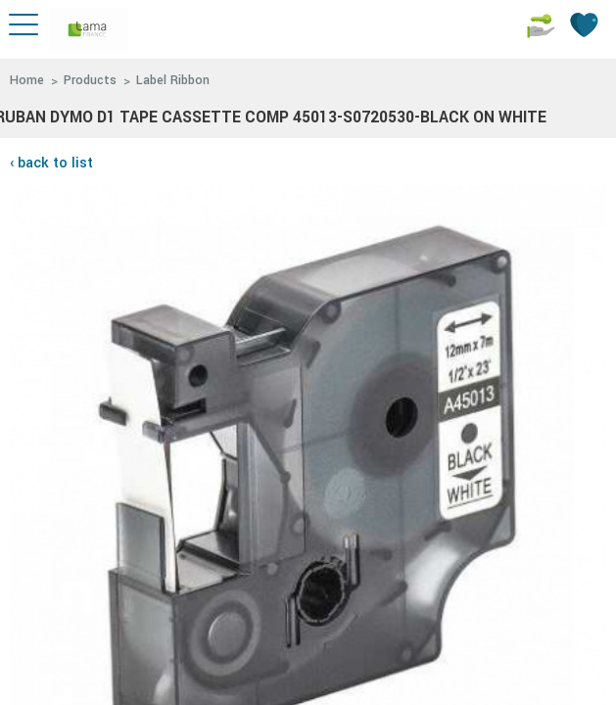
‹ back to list (51, 163)
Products (90, 80)
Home (27, 80)
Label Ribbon (173, 80)
